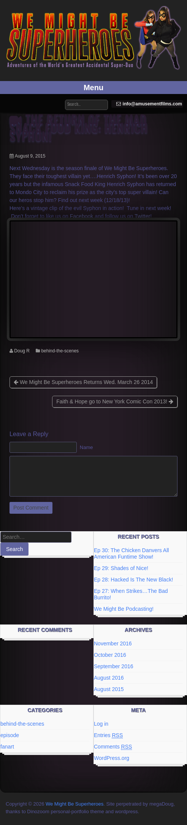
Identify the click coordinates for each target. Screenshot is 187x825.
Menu (93, 87)
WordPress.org (111, 758)
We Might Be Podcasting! (124, 609)
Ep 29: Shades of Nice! (121, 568)
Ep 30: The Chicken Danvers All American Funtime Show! (131, 553)
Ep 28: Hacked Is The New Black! (133, 580)
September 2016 (113, 666)
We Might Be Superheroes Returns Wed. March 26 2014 (83, 382)
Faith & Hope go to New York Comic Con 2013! (114, 401)
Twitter (142, 216)
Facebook (81, 216)
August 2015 (109, 689)
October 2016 (110, 655)
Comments (113, 747)
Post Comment (31, 508)
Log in (101, 724)
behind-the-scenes (60, 351)
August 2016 (109, 678)
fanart (7, 747)
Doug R (22, 351)
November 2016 (113, 643)
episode (9, 735)
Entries (108, 735)
